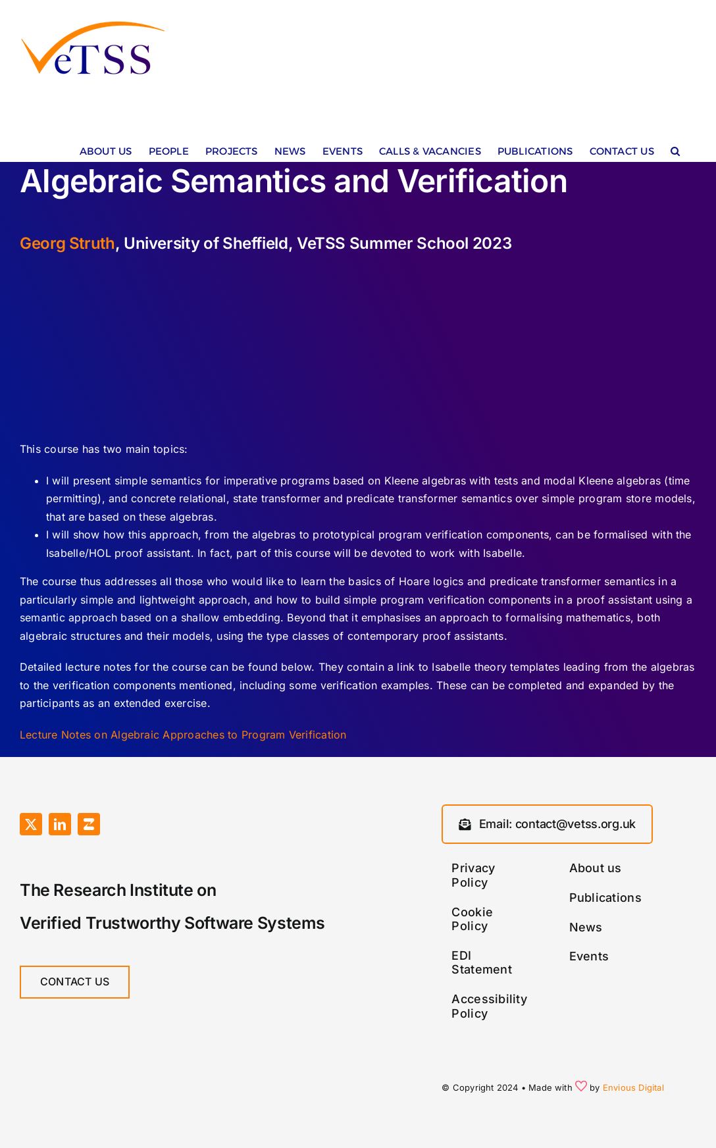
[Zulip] (89, 824)
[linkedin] (60, 824)
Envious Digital (633, 1087)
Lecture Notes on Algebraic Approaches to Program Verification (183, 734)
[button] (675, 154)
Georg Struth (67, 243)
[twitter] (31, 824)
